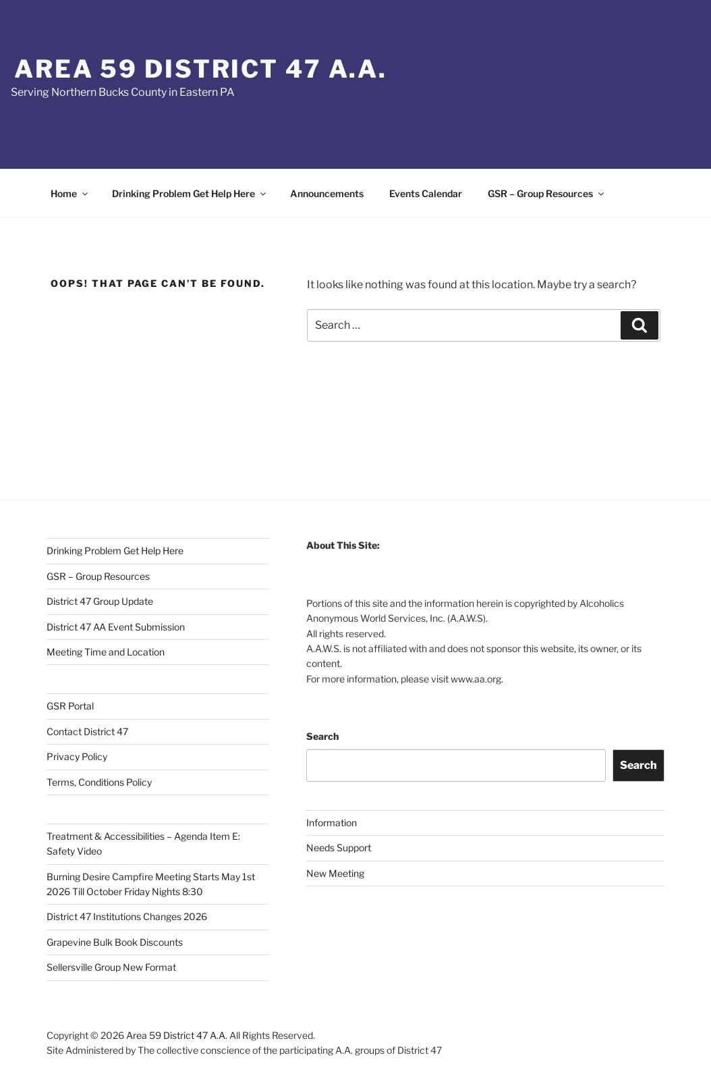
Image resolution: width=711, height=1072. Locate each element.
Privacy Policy (77, 756)
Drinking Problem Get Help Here (190, 193)
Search (322, 736)
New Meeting (335, 873)
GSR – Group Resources (547, 193)
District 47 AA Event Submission (116, 627)
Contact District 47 (87, 731)
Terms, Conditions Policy (99, 782)
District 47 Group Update (100, 601)
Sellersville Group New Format (111, 967)
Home (70, 193)
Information (331, 822)
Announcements (327, 193)
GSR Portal (70, 706)
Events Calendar (425, 193)
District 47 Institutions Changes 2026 (127, 916)
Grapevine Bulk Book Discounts (115, 942)
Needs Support (338, 847)
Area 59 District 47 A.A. (200, 69)
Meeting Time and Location (106, 652)
